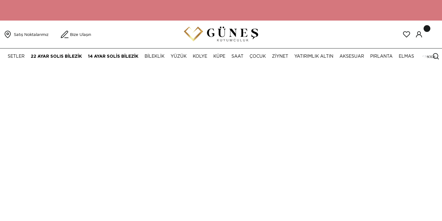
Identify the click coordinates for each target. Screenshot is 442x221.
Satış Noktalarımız (31, 34)
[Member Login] (419, 34)
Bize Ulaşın (80, 34)
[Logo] (221, 34)
